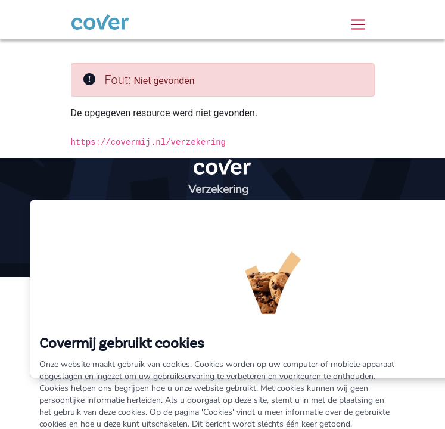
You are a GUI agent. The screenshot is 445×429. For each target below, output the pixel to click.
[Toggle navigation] (358, 24)
